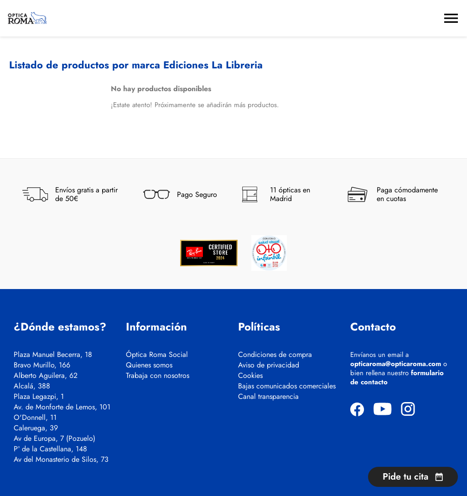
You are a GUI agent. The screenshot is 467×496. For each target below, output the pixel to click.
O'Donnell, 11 (35, 417)
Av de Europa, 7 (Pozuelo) (54, 438)
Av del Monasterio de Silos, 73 (61, 459)
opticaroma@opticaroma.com (395, 364)
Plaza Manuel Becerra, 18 (53, 354)
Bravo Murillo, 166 (42, 365)
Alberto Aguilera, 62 (46, 375)
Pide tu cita (413, 476)
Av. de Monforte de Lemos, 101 (62, 407)
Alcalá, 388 (32, 386)
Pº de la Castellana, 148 (50, 449)
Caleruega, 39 (36, 428)
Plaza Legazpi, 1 (39, 396)
